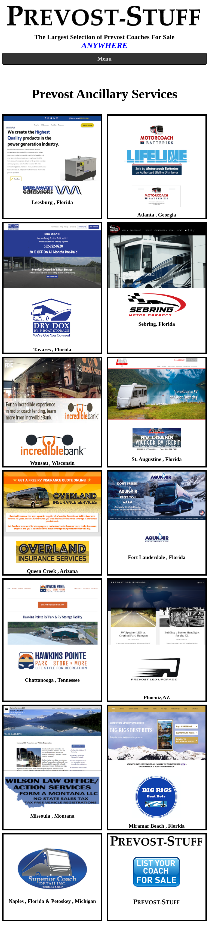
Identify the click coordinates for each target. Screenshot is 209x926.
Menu (104, 58)
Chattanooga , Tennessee (52, 680)
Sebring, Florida (157, 324)
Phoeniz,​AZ (157, 697)
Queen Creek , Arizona (52, 571)
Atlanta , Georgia (156, 215)
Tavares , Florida (52, 349)
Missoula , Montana (52, 816)
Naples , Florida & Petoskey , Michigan (52, 901)
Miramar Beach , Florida (157, 826)
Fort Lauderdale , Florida (156, 557)
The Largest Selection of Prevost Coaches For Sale (104, 36)
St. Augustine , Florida (157, 459)
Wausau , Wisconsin (52, 463)
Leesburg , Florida (52, 202)
